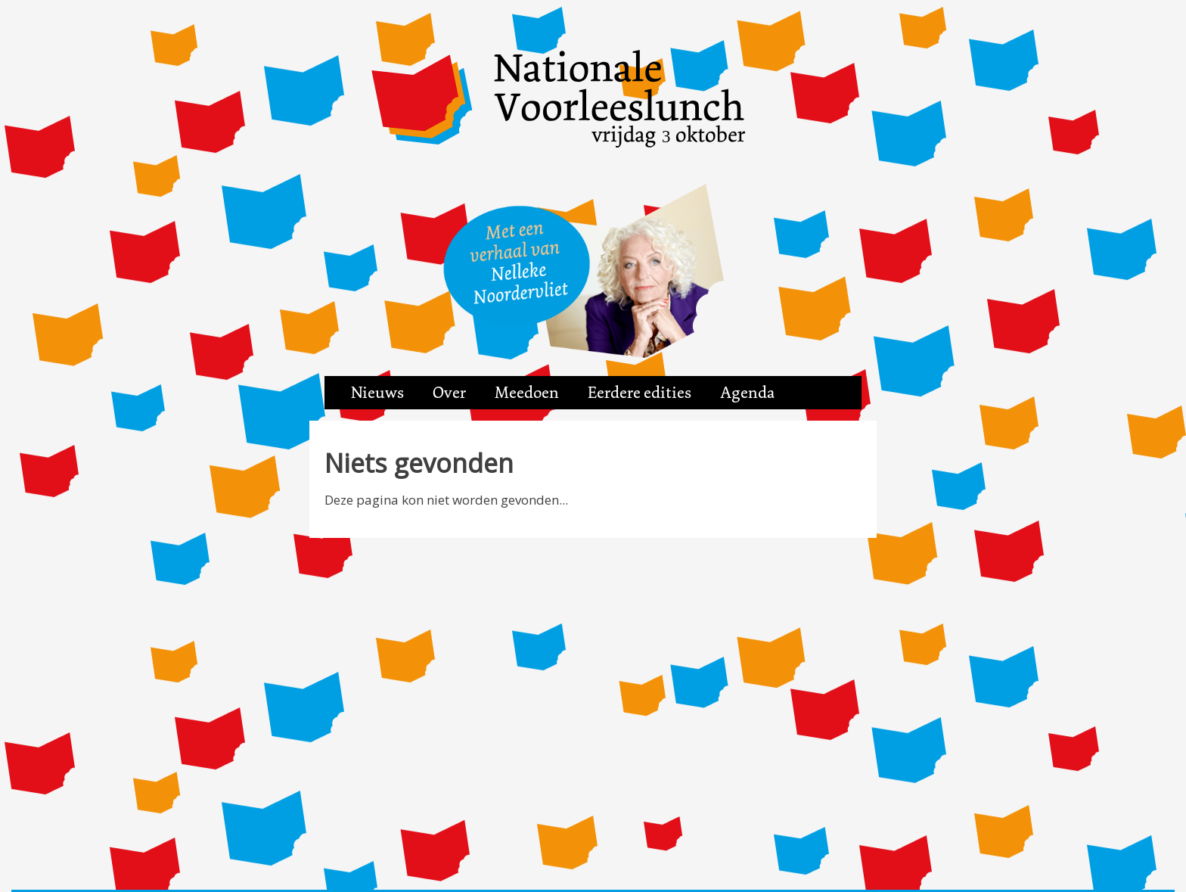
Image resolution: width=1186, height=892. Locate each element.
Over (449, 392)
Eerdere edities (639, 392)
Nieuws (377, 392)
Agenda (747, 392)
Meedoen (527, 392)
